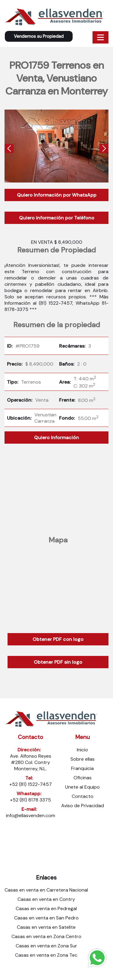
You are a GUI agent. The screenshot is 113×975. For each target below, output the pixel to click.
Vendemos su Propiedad (39, 36)
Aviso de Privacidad (82, 805)
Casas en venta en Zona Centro (46, 936)
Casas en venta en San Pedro (46, 918)
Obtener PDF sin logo (58, 662)
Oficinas (83, 777)
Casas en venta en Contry (46, 899)
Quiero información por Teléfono (56, 218)
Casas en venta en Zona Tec (46, 955)
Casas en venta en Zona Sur (46, 946)
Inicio (82, 750)
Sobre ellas (83, 759)
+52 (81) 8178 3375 (30, 800)
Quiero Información (56, 437)
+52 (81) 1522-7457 (30, 784)
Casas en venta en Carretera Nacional (46, 890)
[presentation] (9, 149)
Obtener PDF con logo (58, 639)
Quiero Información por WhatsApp (56, 195)
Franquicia (82, 768)
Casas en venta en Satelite (46, 927)
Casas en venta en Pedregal (46, 908)
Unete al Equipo (82, 787)
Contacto (82, 796)
